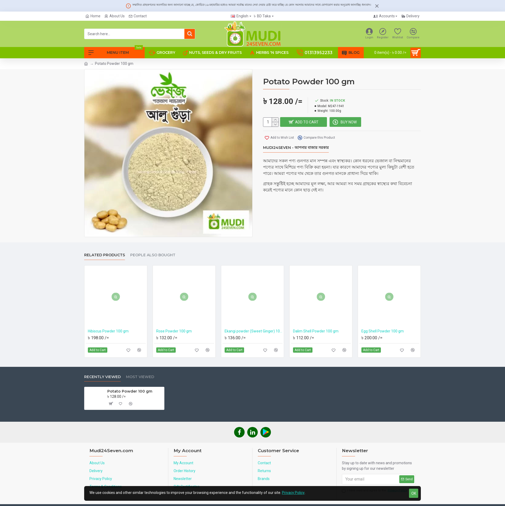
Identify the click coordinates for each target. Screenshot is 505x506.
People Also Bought (152, 255)
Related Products (104, 255)
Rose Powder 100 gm (174, 331)
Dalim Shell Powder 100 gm (316, 331)
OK (413, 493)
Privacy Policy (293, 493)
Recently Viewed (102, 377)
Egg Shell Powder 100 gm (382, 331)
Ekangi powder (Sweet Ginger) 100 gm (253, 331)
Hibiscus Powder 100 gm (108, 331)
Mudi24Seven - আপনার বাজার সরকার (296, 148)
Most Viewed (140, 377)
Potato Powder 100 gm (129, 391)
